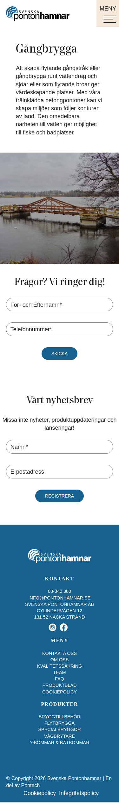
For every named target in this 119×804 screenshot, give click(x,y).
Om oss (59, 659)
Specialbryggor (59, 729)
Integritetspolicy (79, 793)
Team (59, 672)
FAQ (59, 678)
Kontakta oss (59, 653)
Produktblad (60, 685)
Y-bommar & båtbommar (59, 742)
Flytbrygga (59, 723)
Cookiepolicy (59, 691)
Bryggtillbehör (60, 716)
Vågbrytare (59, 736)
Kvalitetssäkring (59, 666)
